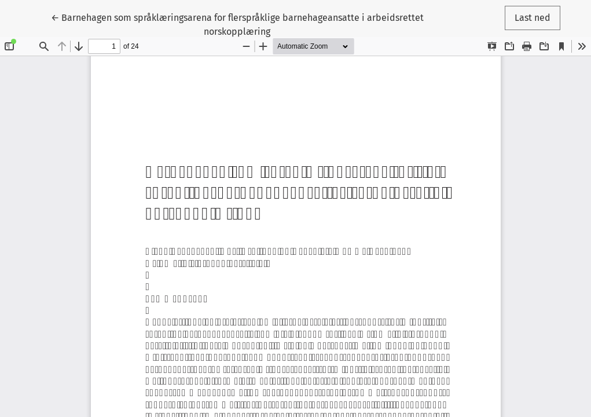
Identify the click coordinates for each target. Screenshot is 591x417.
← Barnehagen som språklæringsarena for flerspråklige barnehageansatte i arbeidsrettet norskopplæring (237, 23)
